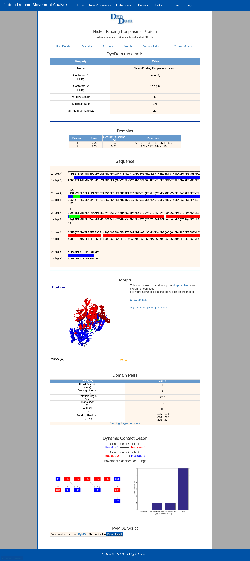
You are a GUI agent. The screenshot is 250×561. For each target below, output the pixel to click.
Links (158, 5)
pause (150, 307)
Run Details (63, 46)
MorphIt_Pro (180, 285)
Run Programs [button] (100, 5)
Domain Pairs (150, 46)
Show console (138, 299)
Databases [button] (124, 5)
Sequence (109, 46)
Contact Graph (183, 46)
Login (190, 5)
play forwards (162, 307)
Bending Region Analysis (125, 423)
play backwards (138, 307)
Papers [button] (144, 5)
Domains (87, 46)
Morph (128, 46)
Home (80, 5)
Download (174, 5)
